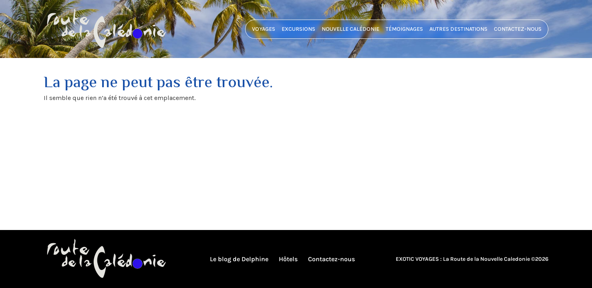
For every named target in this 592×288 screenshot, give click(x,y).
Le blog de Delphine (239, 259)
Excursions (298, 29)
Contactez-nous (518, 29)
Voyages (263, 29)
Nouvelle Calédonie (350, 29)
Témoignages (404, 29)
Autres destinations (458, 29)
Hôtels (288, 259)
